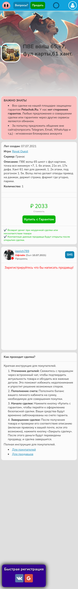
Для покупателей (24, 450)
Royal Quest (20, 151)
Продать (37, 5)
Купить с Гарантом (39, 219)
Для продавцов (22, 454)
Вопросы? (21, 5)
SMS (70, 255)
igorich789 (22, 251)
